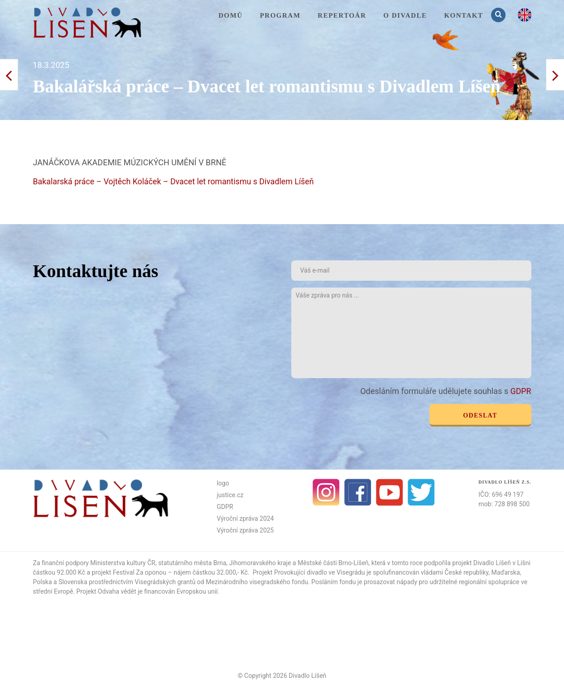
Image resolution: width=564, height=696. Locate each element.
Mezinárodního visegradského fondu (257, 581)
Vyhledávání (499, 15)
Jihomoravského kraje (260, 562)
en (524, 15)
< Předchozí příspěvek (555, 75)
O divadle (405, 15)
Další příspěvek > (9, 75)
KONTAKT (463, 15)
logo (223, 482)
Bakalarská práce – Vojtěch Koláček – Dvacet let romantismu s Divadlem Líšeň (175, 181)
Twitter (421, 491)
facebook (357, 491)
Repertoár (342, 15)
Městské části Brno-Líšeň (333, 562)
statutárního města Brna (192, 562)
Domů (230, 15)
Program (280, 15)
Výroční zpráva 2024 (245, 518)
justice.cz (230, 494)
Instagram (326, 491)
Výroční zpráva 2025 (245, 529)
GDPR (520, 390)
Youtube (389, 491)
